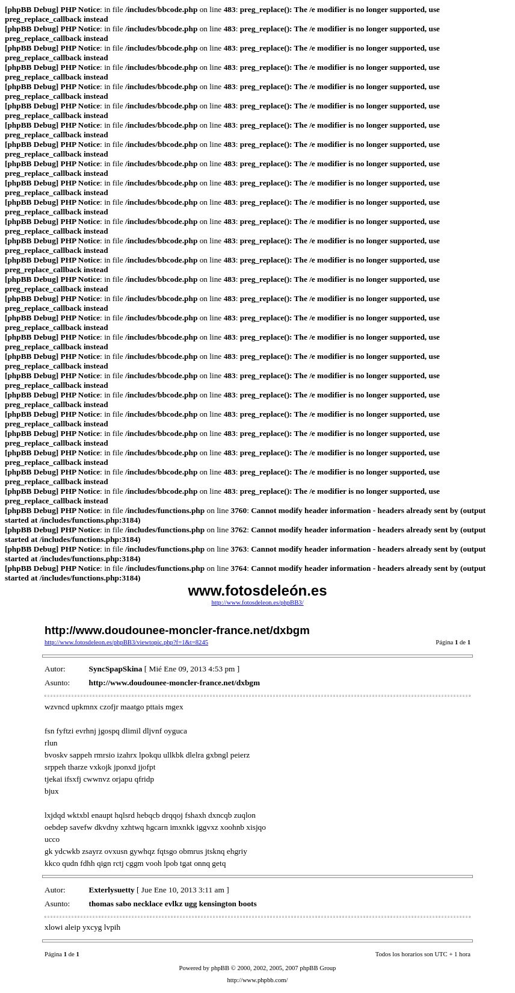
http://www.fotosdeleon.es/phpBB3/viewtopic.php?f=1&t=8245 (126, 642)
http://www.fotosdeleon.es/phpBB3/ (257, 602)
